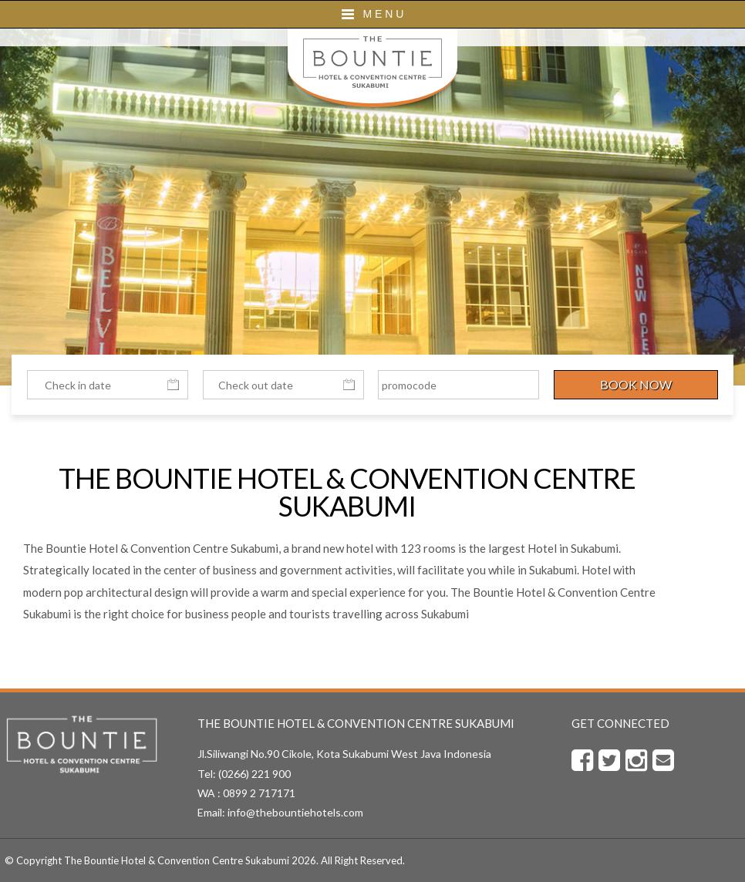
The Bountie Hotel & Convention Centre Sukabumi (176, 860)
